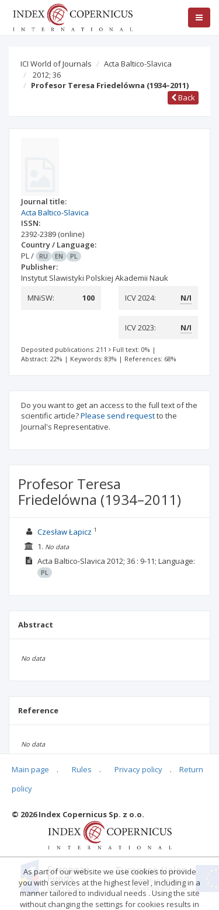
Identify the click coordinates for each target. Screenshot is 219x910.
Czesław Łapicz (64, 532)
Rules (82, 769)
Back (183, 97)
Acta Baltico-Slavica (138, 63)
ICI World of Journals (56, 63)
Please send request (118, 415)
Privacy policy (138, 769)
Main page (30, 769)
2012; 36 (47, 74)
